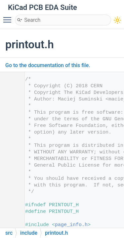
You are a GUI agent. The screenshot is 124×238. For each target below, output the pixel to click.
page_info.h (71, 225)
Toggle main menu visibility (9, 17)
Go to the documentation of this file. (47, 65)
